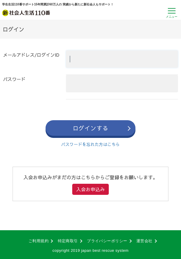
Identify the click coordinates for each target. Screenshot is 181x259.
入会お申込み (90, 189)
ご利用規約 (38, 241)
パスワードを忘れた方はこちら (90, 144)
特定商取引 (68, 241)
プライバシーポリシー (107, 241)
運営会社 (144, 241)
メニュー (171, 16)
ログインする (90, 128)
